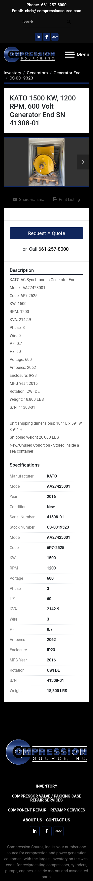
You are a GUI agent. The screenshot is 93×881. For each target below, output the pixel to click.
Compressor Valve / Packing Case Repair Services (46, 798)
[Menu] (70, 55)
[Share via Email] (30, 199)
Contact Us (58, 820)
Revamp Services (67, 810)
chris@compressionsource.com (52, 10)
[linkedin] (38, 37)
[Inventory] (12, 72)
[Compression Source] (46, 751)
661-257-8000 (53, 4)
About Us (32, 820)
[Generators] (37, 72)
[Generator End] (67, 72)
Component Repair (27, 810)
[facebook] (46, 37)
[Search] (45, 22)
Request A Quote (46, 233)
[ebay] (55, 37)
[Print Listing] (66, 199)
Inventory (46, 786)
